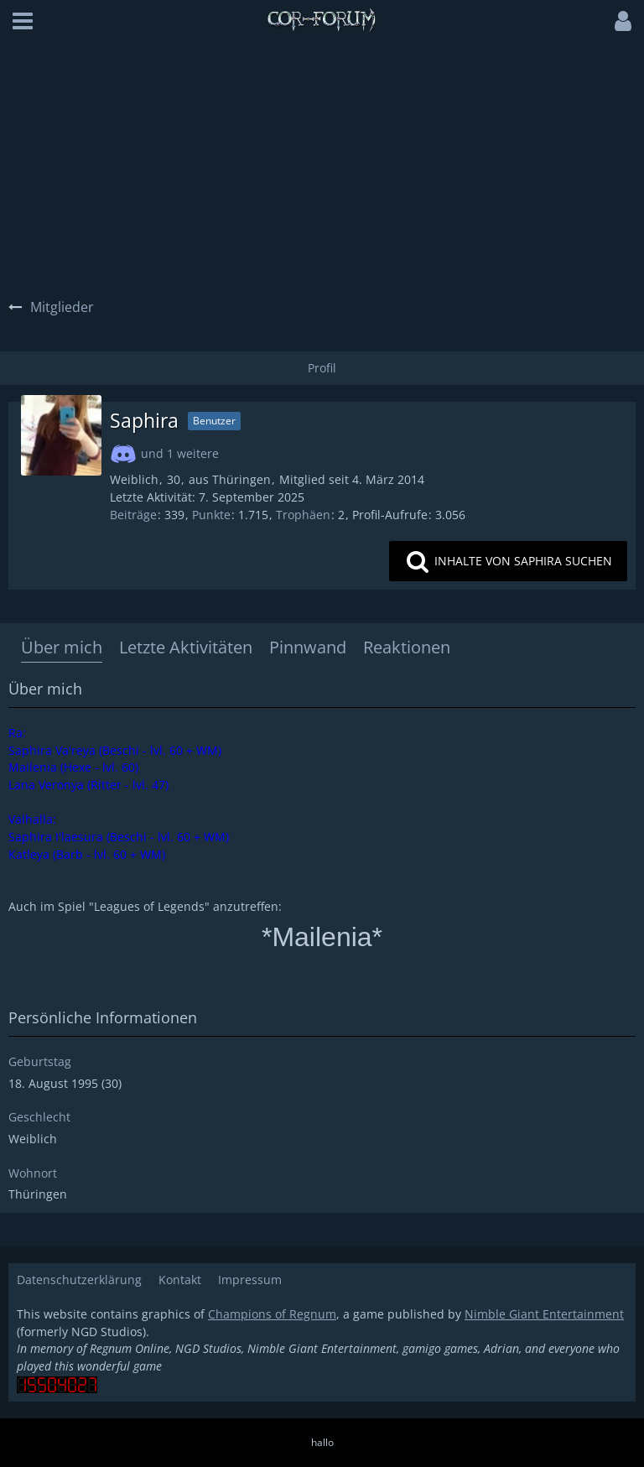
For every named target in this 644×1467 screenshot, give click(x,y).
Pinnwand (307, 647)
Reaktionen (406, 647)
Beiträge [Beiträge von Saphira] (133, 515)
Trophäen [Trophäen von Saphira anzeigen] (303, 515)
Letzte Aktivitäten (185, 647)
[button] (22, 21)
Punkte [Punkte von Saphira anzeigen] (211, 515)
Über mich (61, 647)
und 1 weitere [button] (180, 453)
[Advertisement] (322, 167)
